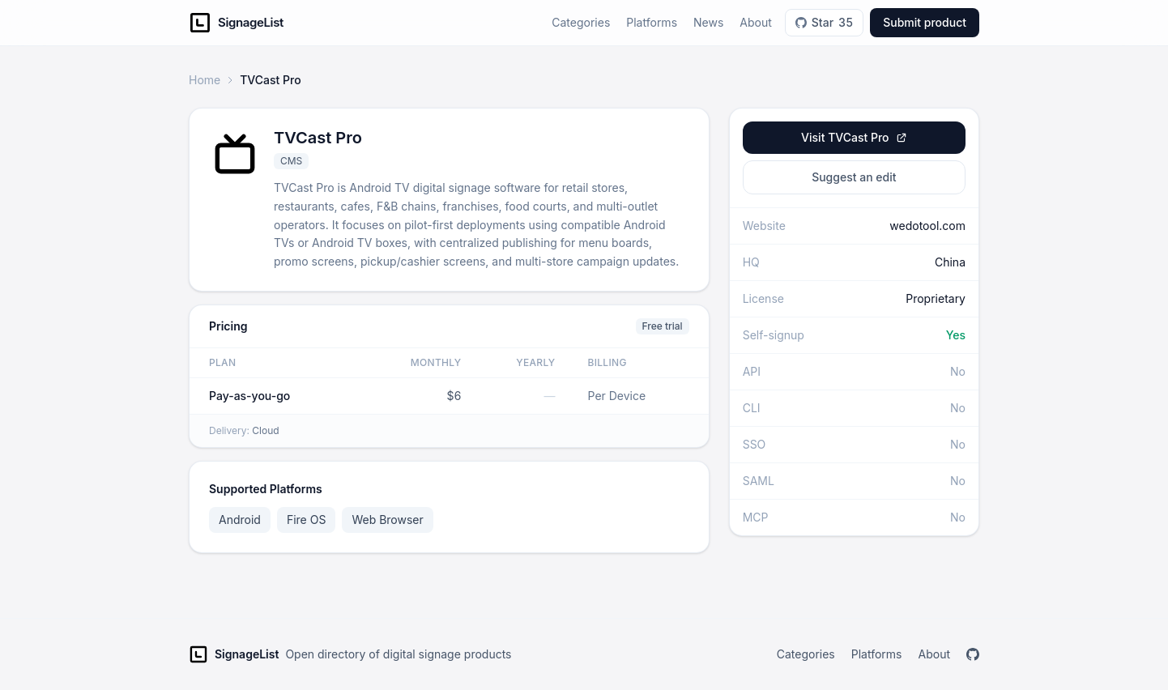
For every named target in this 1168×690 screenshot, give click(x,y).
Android (240, 519)
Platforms (651, 22)
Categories (581, 22)
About (755, 22)
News (708, 22)
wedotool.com (927, 225)
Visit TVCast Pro (853, 137)
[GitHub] (972, 654)
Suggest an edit (854, 177)
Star (824, 23)
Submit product (924, 22)
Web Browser (387, 519)
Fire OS (306, 519)
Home (204, 80)
